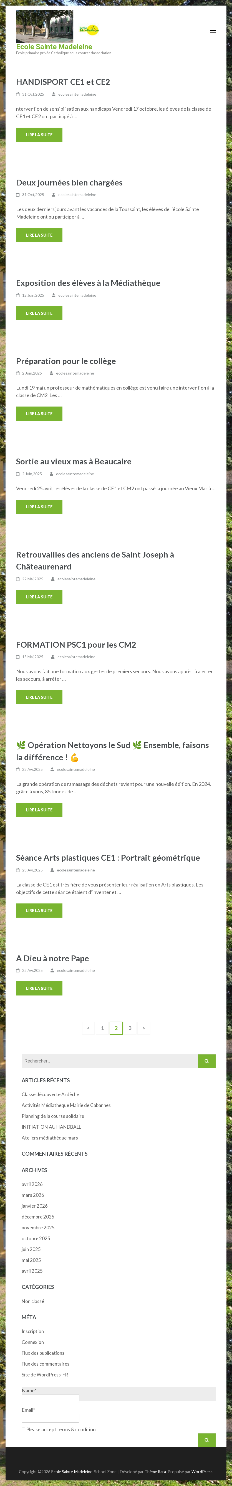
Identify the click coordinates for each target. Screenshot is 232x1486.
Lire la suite (39, 134)
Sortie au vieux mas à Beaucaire (74, 461)
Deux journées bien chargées (69, 182)
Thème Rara (155, 1471)
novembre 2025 (38, 1227)
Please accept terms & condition (59, 1429)
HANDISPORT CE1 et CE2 (63, 81)
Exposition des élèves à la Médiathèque (88, 283)
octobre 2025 (36, 1238)
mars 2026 (33, 1195)
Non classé (33, 1301)
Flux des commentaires (45, 1364)
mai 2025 (31, 1260)
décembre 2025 (38, 1217)
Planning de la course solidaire (53, 1116)
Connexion (33, 1342)
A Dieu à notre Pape (52, 958)
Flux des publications (43, 1353)
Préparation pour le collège (66, 361)
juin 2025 (31, 1249)
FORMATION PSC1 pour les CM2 (76, 644)
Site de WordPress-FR (45, 1375)
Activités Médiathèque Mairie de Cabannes (66, 1105)
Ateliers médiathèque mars (50, 1138)
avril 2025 (32, 1271)
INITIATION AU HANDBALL (51, 1127)
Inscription (33, 1331)
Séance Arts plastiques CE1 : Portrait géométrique (108, 857)
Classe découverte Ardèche (50, 1094)
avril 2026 (32, 1184)
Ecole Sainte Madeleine (54, 47)
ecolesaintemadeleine (77, 94)
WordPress (202, 1471)
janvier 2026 (35, 1206)
